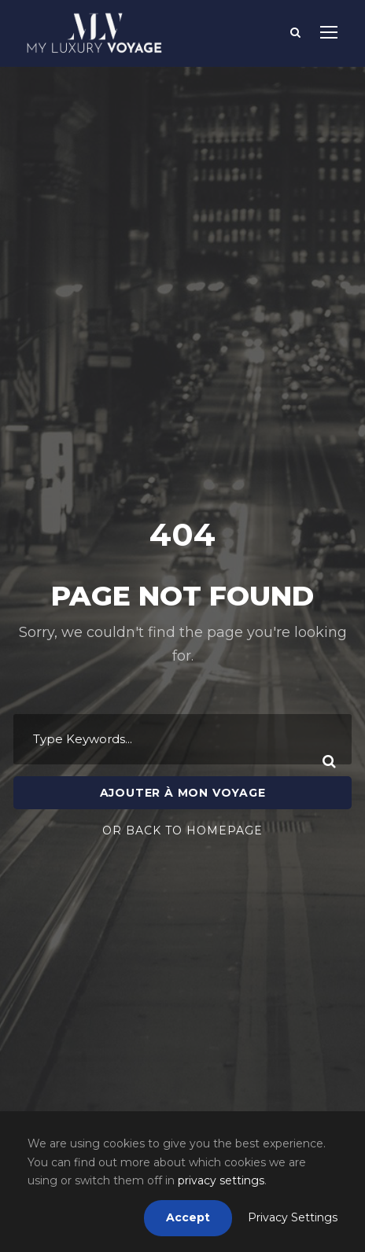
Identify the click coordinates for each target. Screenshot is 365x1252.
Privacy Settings (292, 1217)
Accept (188, 1217)
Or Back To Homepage (182, 786)
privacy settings (221, 1180)
